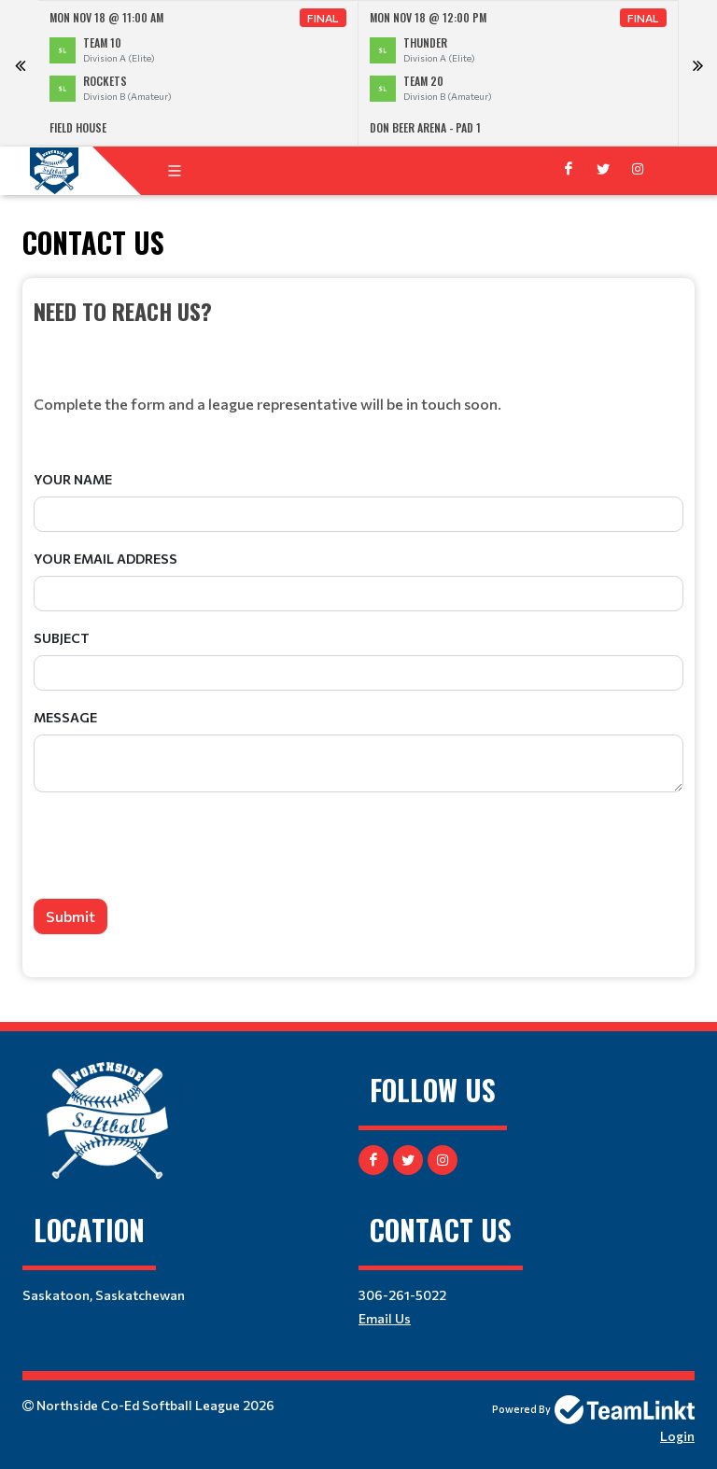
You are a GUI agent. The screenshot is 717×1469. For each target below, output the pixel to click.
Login (677, 1436)
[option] (198, 73)
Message (65, 717)
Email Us (384, 1318)
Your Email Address (105, 559)
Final (323, 17)
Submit (70, 916)
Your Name (73, 479)
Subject (62, 638)
